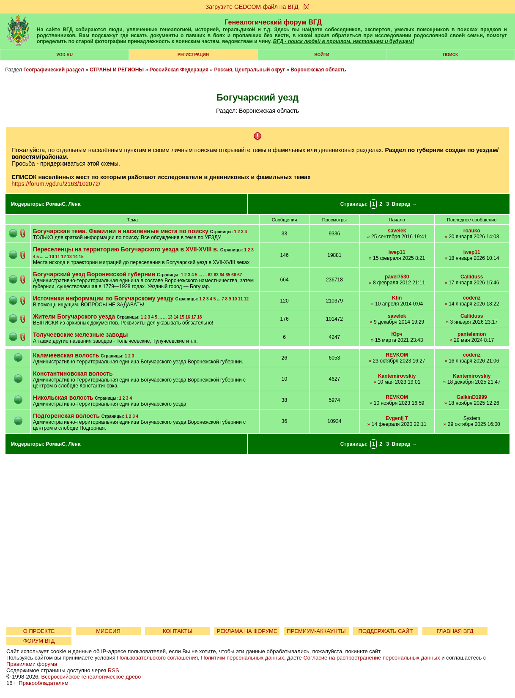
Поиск (450, 54)
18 (199, 317)
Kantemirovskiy (397, 376)
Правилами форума (31, 664)
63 (216, 275)
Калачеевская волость (66, 355)
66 (233, 275)
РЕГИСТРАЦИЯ (193, 54)
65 (227, 275)
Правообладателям (43, 683)
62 (210, 275)
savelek (397, 231)
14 (75, 256)
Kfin (397, 298)
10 (51, 256)
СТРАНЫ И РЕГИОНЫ (117, 70)
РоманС (56, 204)
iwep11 (397, 252)
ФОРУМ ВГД (39, 641)
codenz (471, 298)
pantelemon (471, 334)
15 (81, 256)
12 (63, 256)
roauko (471, 231)
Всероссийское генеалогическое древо (91, 676)
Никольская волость (63, 397)
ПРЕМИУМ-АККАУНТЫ (316, 631)
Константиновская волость (73, 373)
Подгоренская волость (66, 415)
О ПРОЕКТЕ (39, 631)
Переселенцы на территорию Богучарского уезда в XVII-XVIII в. (126, 249)
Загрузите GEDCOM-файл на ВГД (252, 6)
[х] (306, 6)
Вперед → (404, 204)
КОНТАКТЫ (177, 631)
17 (193, 317)
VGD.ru (64, 54)
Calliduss (471, 277)
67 (239, 275)
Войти (322, 54)
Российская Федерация (178, 70)
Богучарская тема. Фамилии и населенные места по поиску (120, 231)
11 (57, 256)
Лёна (74, 204)
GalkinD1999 (472, 397)
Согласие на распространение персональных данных (371, 657)
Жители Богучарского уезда (74, 316)
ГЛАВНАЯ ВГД (455, 631)
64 (222, 275)
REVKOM (397, 355)
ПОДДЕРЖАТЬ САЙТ (386, 631)
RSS (113, 670)
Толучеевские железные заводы (80, 334)
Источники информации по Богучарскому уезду (103, 298)
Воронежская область (318, 70)
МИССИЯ (108, 631)
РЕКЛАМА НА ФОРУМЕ (246, 631)
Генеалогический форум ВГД (273, 22)
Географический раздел (53, 70)
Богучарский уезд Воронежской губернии (94, 274)
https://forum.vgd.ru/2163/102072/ (55, 183)
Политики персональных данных (242, 657)
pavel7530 (397, 277)
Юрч (396, 334)
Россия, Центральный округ (249, 70)
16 (187, 317)
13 (69, 256)
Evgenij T (397, 418)
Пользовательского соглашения (157, 657)
